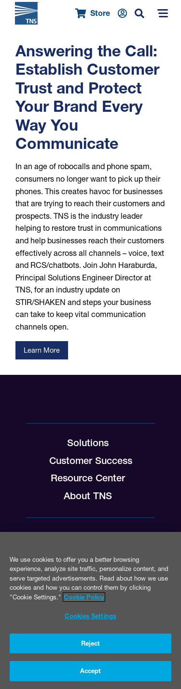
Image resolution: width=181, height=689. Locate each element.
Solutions (88, 443)
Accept (90, 671)
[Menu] (162, 13)
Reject (90, 643)
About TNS (88, 496)
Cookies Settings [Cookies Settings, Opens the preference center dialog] (90, 616)
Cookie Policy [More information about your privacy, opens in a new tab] (84, 597)
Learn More (42, 350)
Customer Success (90, 460)
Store (92, 13)
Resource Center (88, 478)
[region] (90, 610)
